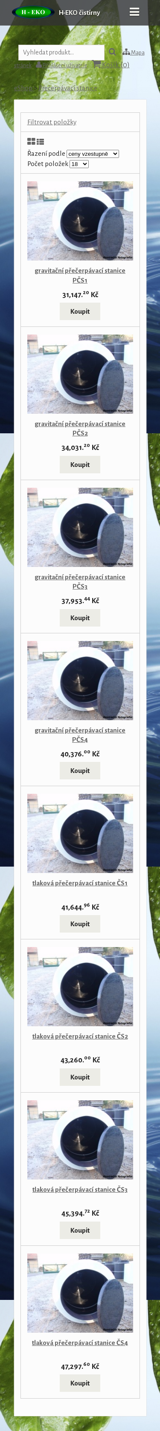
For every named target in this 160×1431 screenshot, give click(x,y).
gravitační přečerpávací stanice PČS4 (80, 735)
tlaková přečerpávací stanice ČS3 (80, 1189)
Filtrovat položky (51, 122)
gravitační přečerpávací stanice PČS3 (80, 581)
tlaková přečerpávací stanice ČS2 (80, 1036)
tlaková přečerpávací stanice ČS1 (80, 883)
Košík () (111, 64)
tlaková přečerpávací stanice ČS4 (80, 1342)
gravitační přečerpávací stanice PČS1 (80, 275)
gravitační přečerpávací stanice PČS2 (80, 428)
